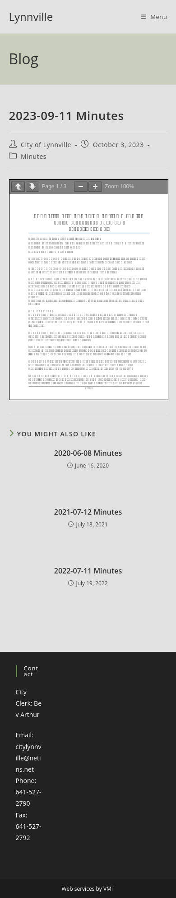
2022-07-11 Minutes (88, 571)
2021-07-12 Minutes (88, 512)
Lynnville (31, 16)
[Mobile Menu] (154, 17)
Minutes (33, 156)
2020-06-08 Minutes (88, 453)
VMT (109, 889)
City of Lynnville (46, 144)
